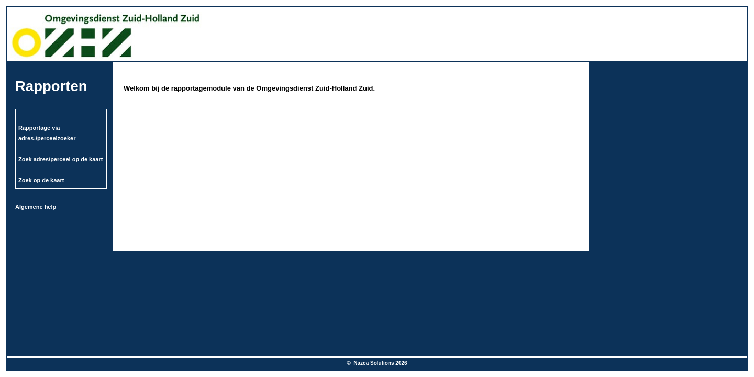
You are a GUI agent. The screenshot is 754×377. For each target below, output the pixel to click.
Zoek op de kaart (41, 180)
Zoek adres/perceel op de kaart (60, 159)
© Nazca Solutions (371, 363)
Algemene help (35, 207)
